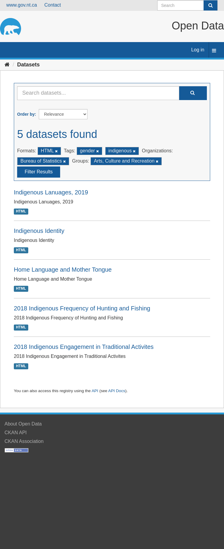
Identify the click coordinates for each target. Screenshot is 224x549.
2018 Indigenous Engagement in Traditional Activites (84, 346)
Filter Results (39, 171)
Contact (52, 5)
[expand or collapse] (214, 50)
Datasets (28, 65)
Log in (197, 49)
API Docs (116, 391)
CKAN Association (24, 441)
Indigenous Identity (39, 230)
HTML (21, 211)
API (95, 391)
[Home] (7, 65)
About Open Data (23, 423)
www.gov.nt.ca (21, 5)
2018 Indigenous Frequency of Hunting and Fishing (82, 308)
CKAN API (16, 432)
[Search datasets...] (98, 93)
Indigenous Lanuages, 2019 (51, 192)
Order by (26, 114)
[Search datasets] (187, 5)
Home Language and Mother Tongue (63, 269)
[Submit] (210, 5)
